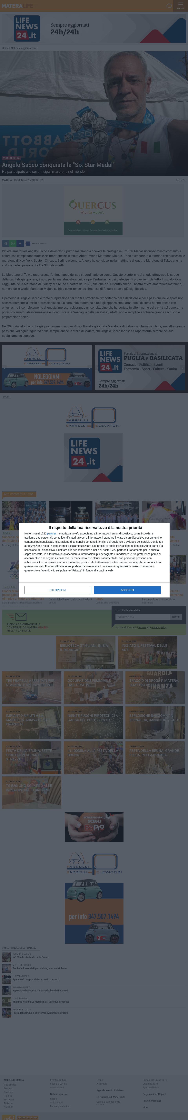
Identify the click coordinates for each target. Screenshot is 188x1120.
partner (51, 533)
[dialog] (94, 560)
